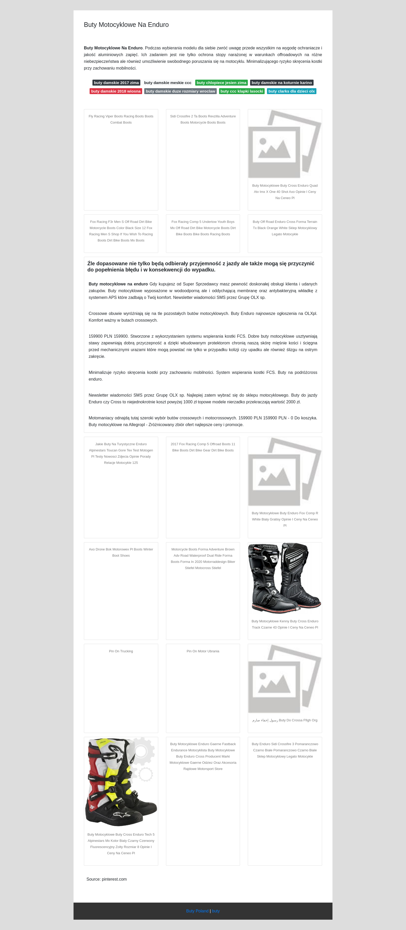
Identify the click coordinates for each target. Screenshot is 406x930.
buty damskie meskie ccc (167, 82)
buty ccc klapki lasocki (242, 91)
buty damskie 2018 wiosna (116, 91)
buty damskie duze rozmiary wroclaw (180, 91)
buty (216, 911)
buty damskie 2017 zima (116, 82)
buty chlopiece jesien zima (222, 82)
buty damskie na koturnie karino (282, 82)
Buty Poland (197, 911)
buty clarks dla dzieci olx (292, 91)
